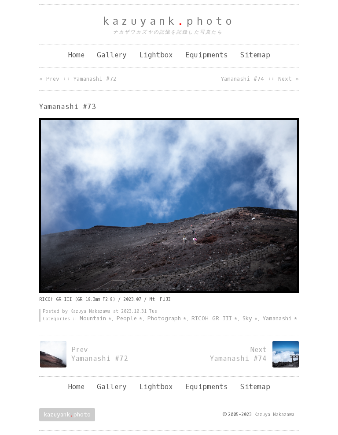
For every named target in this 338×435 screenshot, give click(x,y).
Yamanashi (277, 318)
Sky (247, 318)
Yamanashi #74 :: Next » (260, 78)
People (127, 318)
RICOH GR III (211, 318)
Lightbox (156, 55)
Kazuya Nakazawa (274, 414)
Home (76, 55)
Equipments (206, 55)
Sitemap (255, 55)
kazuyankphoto (169, 21)
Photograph (164, 318)
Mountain (93, 318)
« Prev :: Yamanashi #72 (78, 78)
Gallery (112, 55)
